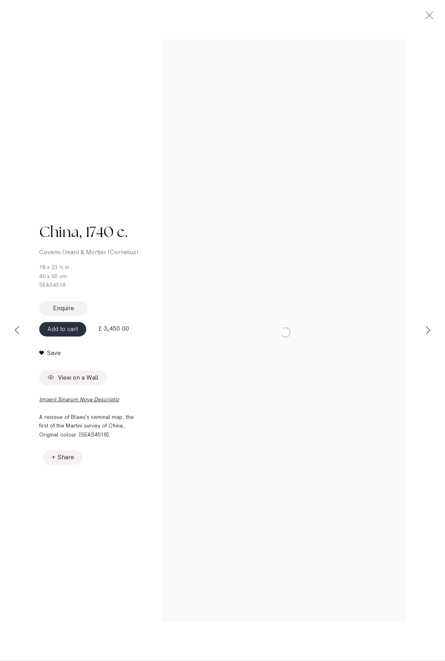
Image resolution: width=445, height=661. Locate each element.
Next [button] (428, 330)
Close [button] (439, 18)
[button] (50, 359)
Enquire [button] (63, 314)
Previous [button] (17, 330)
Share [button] (66, 463)
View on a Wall (72, 384)
